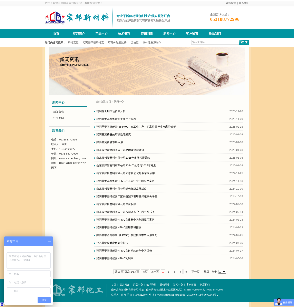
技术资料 (124, 33)
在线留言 (231, 2)
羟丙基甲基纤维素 (93, 42)
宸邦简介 (79, 33)
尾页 (206, 271)
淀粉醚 (135, 42)
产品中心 (101, 33)
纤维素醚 (73, 42)
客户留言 (192, 33)
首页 (56, 33)
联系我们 (244, 2)
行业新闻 (58, 117)
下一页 (195, 271)
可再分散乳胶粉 (117, 42)
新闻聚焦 (58, 111)
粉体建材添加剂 (152, 42)
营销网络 (147, 33)
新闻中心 (169, 33)
